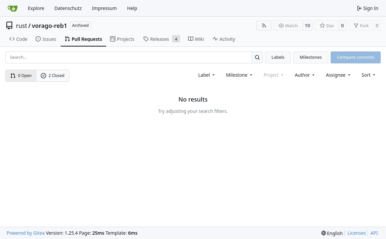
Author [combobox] (305, 75)
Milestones (311, 57)
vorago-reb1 (49, 25)
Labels (278, 57)
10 (307, 25)
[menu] (369, 75)
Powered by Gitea (26, 233)
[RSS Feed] (264, 26)
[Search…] (257, 57)
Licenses (357, 233)
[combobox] (207, 75)
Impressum (104, 8)
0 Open (21, 75)
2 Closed (53, 75)
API (374, 233)
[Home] (12, 8)
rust (21, 25)
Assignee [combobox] (339, 75)
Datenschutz (68, 8)
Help (132, 8)
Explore (36, 8)
